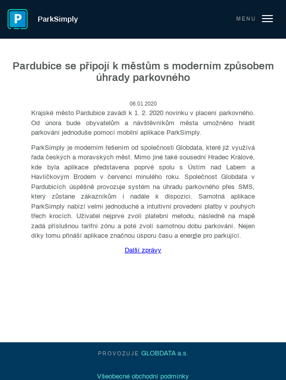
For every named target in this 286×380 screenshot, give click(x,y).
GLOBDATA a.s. (164, 353)
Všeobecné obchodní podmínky (143, 376)
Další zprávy (143, 250)
